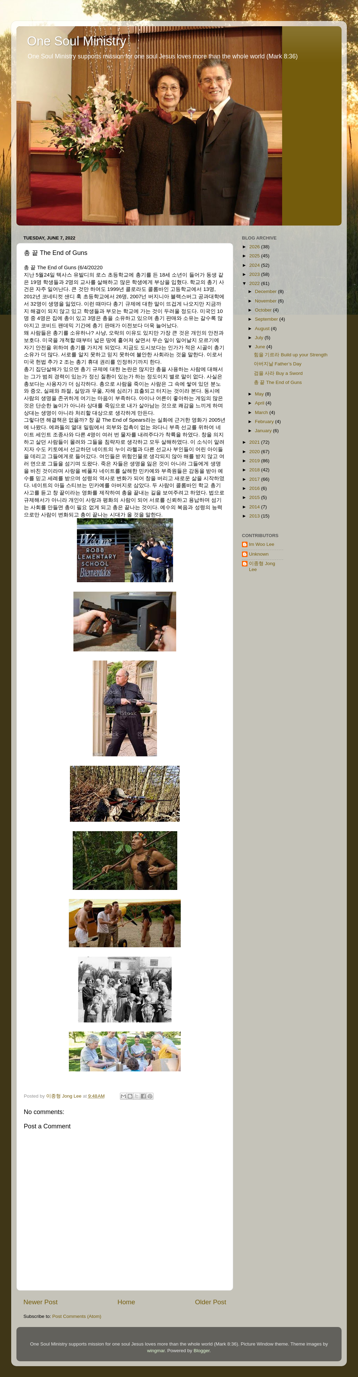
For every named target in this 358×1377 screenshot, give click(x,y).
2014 (255, 506)
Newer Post (40, 1302)
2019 (255, 460)
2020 (255, 451)
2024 (255, 265)
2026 (255, 246)
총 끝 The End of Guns (278, 382)
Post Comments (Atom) (76, 1316)
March (262, 412)
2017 (255, 479)
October (264, 310)
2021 (255, 442)
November (266, 301)
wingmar (156, 1350)
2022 (255, 283)
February (265, 421)
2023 (255, 274)
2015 (255, 497)
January (264, 430)
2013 (255, 516)
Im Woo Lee (261, 544)
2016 (255, 488)
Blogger (202, 1350)
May (260, 394)
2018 (255, 469)
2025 (255, 255)
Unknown (258, 554)
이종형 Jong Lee (262, 566)
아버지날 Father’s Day (278, 363)
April (260, 403)
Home (126, 1302)
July (260, 337)
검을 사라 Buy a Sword (278, 373)
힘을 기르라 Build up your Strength (291, 354)
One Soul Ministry (76, 41)
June (260, 346)
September (267, 319)
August (263, 328)
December (266, 291)
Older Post (210, 1302)
